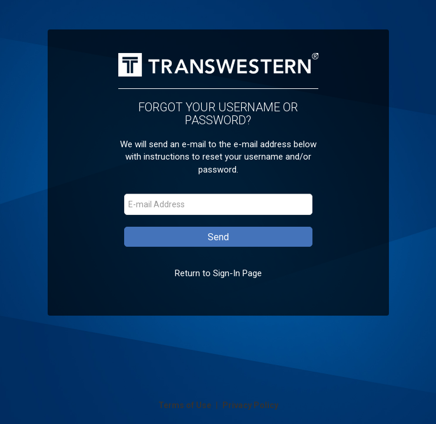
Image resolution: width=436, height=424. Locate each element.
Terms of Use (185, 405)
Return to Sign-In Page (218, 273)
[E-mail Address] (218, 204)
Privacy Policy (250, 405)
